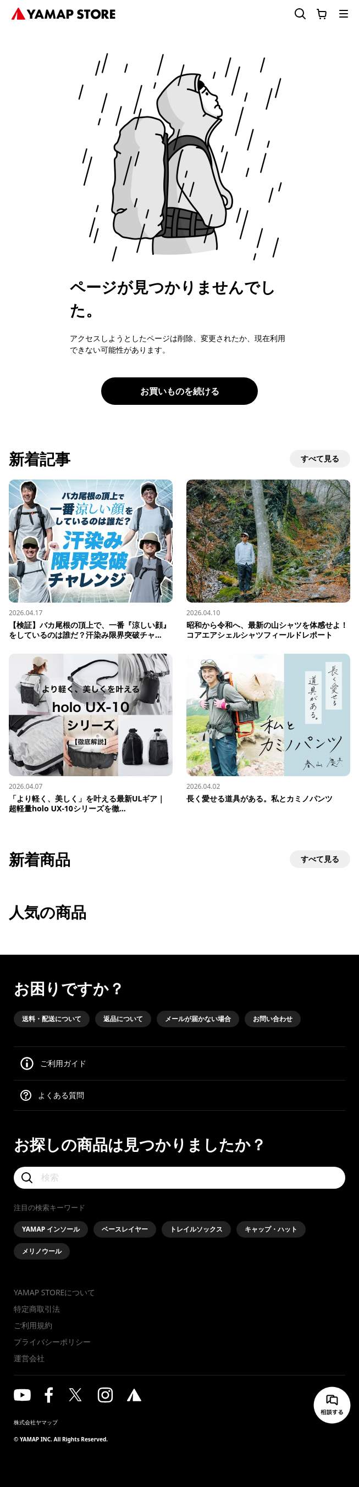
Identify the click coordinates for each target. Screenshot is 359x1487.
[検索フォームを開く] (293, 14)
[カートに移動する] (321, 13)
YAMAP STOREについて (54, 1292)
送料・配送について (51, 1018)
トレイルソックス (196, 1229)
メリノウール (42, 1251)
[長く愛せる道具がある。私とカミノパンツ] (268, 729)
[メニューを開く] (343, 13)
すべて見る (320, 458)
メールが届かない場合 (198, 1018)
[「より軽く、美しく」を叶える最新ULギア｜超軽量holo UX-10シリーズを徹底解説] (91, 734)
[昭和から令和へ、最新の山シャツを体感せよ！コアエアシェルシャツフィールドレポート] (268, 560)
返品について (123, 1018)
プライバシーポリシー (52, 1341)
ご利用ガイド (63, 1063)
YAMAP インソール (51, 1229)
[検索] (179, 1178)
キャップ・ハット (271, 1229)
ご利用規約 (33, 1325)
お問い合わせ (272, 1018)
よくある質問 (61, 1095)
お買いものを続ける (179, 391)
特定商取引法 (37, 1309)
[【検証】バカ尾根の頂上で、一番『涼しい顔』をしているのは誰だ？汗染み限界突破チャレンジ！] (91, 560)
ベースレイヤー (125, 1229)
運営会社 (29, 1358)
